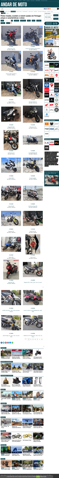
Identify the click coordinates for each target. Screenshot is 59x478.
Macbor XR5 (11, 257)
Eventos (3, 458)
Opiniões (3, 389)
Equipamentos (24, 475)
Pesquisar (56, 15)
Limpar (2, 20)
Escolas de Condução (52, 163)
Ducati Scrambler (33, 178)
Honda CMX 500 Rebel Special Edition (33, 48)
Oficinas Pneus (51, 159)
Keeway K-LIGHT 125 (33, 101)
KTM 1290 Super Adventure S (32, 73)
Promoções (29, 475)
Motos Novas (47, 153)
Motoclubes (47, 164)
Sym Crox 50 (32, 257)
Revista (41, 475)
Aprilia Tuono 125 (11, 152)
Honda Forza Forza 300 (32, 206)
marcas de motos (19, 11)
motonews (35, 11)
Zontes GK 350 (11, 206)
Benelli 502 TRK (33, 231)
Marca (29, 20)
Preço (33, 20)
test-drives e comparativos (42, 11)
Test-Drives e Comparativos (7, 361)
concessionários (25, 11)
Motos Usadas (48, 152)
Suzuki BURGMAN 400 (33, 152)
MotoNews (3, 347)
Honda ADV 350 (11, 282)
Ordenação (16, 20)
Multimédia (3, 403)
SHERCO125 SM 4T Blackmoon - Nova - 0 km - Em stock (33, 336)
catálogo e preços (7, 11)
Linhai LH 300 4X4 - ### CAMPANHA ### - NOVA (33, 310)
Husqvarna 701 (11, 231)
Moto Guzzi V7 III (33, 127)
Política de (43, 476)
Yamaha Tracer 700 (11, 48)
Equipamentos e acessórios (7, 375)
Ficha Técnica (49, 475)
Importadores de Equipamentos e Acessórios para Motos (51, 162)
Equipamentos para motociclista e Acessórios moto (51, 155)
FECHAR (38, 476)
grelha (4, 13)
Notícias (5, 475)
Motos (21, 475)
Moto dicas (3, 445)
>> (42, 339)
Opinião (13, 475)
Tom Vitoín (17, 475)
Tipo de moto (23, 20)
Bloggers (52, 164)
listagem (7, 13)
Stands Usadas (48, 157)
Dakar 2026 (9, 475)
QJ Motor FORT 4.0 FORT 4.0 (11, 73)
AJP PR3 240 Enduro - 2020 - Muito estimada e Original (11, 311)
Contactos (44, 475)
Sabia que (3, 431)
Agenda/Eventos (54, 152)
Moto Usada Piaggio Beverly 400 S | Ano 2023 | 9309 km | (51, 177)
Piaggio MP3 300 (11, 127)
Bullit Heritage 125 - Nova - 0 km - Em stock (11, 335)
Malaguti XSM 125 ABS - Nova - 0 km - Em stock (33, 282)
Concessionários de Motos (53, 156)
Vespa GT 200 (11, 101)
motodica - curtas (50, 11)
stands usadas (30, 11)
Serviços (46, 166)
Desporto (3, 417)
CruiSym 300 (11, 178)
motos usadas (13, 11)
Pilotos (56, 164)
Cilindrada (39, 20)
